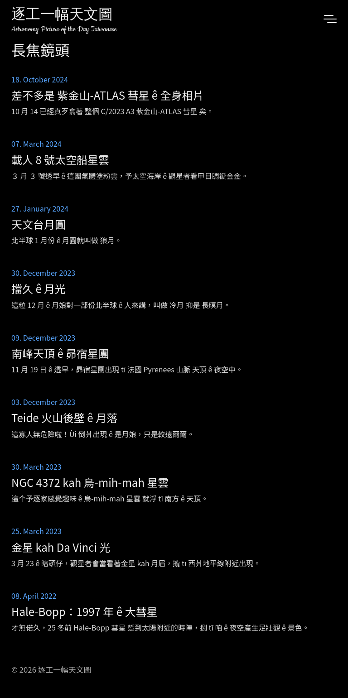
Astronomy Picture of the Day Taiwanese (64, 29)
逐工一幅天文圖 (62, 16)
